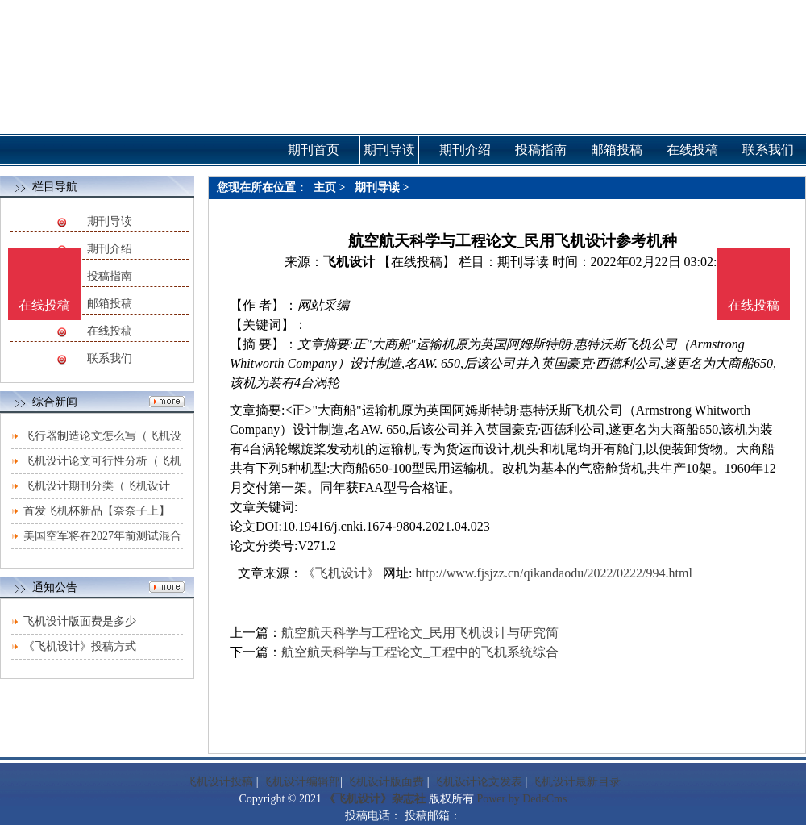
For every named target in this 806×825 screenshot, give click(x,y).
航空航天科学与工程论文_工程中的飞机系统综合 (420, 652)
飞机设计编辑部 (300, 782)
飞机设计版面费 (384, 782)
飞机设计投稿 (219, 782)
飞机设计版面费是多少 (79, 621)
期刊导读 (109, 221)
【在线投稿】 (416, 262)
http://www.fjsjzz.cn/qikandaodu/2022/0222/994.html (553, 573)
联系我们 (109, 358)
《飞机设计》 (341, 573)
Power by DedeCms (521, 799)
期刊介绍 (109, 249)
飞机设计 (349, 262)
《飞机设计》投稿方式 (79, 646)
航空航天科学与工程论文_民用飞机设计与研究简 (420, 633)
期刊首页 (313, 149)
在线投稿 (109, 331)
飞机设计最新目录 (575, 782)
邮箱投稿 (109, 304)
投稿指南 (109, 276)
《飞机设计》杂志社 (375, 799)
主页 (325, 187)
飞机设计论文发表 (477, 782)
